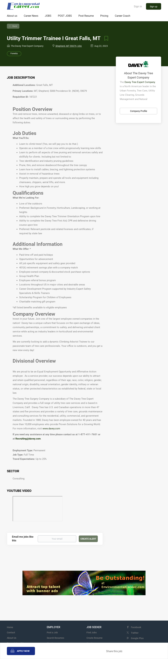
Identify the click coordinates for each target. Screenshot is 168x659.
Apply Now (23, 651)
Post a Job (52, 632)
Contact (11, 632)
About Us (11, 638)
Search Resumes (55, 638)
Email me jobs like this (22, 538)
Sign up (153, 6)
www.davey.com (51, 428)
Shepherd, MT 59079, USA (68, 46)
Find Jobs (91, 632)
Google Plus (137, 638)
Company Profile (138, 111)
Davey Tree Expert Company (140, 82)
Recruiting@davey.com (28, 438)
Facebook (136, 627)
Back (14, 26)
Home (10, 627)
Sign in (138, 6)
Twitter (134, 633)
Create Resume (94, 638)
